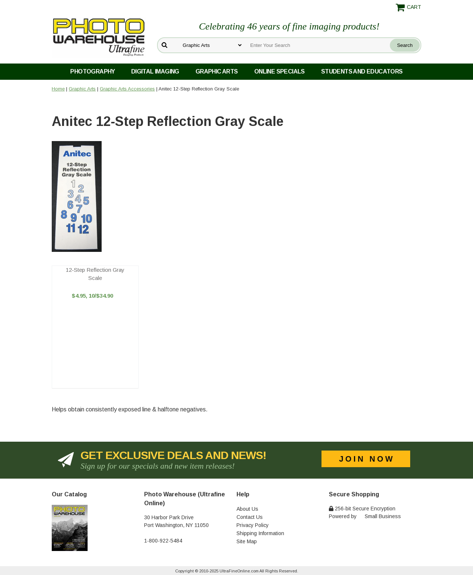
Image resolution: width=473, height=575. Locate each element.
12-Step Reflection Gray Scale (95, 274)
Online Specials (279, 71)
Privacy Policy (252, 525)
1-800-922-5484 (163, 541)
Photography (92, 71)
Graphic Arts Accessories (127, 89)
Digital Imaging (155, 71)
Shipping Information (260, 533)
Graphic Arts (216, 71)
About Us (247, 509)
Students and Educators (362, 71)
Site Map (246, 541)
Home (58, 89)
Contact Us (249, 517)
